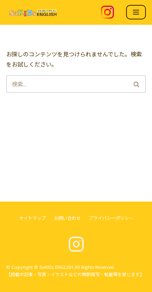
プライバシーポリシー (111, 218)
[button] (136, 84)
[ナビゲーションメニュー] (136, 12)
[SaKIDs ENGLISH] (32, 12)
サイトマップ (32, 218)
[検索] (67, 84)
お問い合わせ (67, 218)
